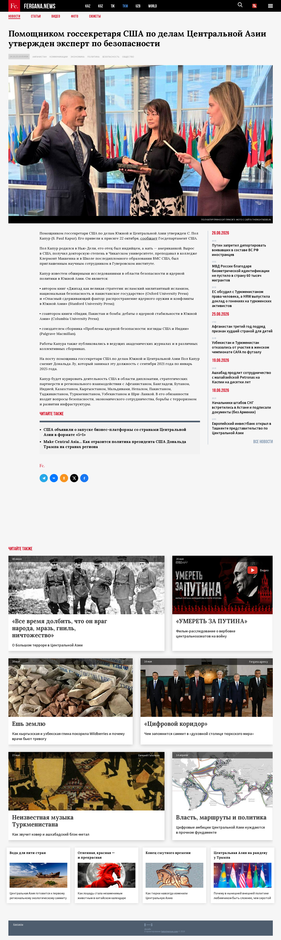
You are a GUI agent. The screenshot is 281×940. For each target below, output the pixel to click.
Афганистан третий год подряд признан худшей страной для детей (242, 328)
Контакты (18, 928)
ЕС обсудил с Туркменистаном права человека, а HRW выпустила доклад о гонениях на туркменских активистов (241, 298)
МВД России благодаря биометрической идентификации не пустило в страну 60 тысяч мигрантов (240, 273)
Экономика (77, 56)
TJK (113, 6)
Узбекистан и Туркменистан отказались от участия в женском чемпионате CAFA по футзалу (240, 347)
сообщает (148, 238)
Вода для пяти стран (29, 853)
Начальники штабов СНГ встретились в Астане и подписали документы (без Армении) (241, 407)
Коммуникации (59, 56)
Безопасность (110, 56)
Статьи (37, 17)
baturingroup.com (169, 936)
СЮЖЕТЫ (97, 17)
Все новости (263, 442)
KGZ (100, 6)
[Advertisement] (140, 518)
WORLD (153, 6)
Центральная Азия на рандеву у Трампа (242, 855)
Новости (14, 17)
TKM (126, 6)
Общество (128, 56)
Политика (93, 56)
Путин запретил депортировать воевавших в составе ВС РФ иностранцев (239, 250)
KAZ (87, 6)
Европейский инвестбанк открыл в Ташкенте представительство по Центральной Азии (241, 428)
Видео (57, 17)
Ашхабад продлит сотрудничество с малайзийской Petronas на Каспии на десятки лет (241, 377)
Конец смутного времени (169, 853)
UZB (139, 6)
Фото (76, 17)
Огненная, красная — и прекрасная (97, 855)
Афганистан (40, 56)
